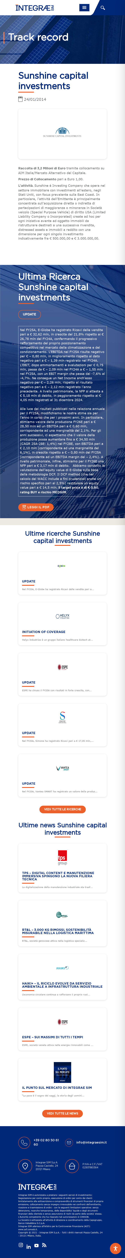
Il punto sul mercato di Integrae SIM (57, 1088)
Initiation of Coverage (43, 632)
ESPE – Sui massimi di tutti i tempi (52, 1037)
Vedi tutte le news (62, 1113)
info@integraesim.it (91, 1142)
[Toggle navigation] (84, 7)
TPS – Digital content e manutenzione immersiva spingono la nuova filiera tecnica (58, 876)
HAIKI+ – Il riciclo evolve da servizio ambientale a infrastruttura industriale (62, 985)
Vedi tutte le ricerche (62, 809)
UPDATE (29, 314)
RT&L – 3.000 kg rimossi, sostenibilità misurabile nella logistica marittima (58, 931)
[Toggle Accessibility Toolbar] (116, 1249)
